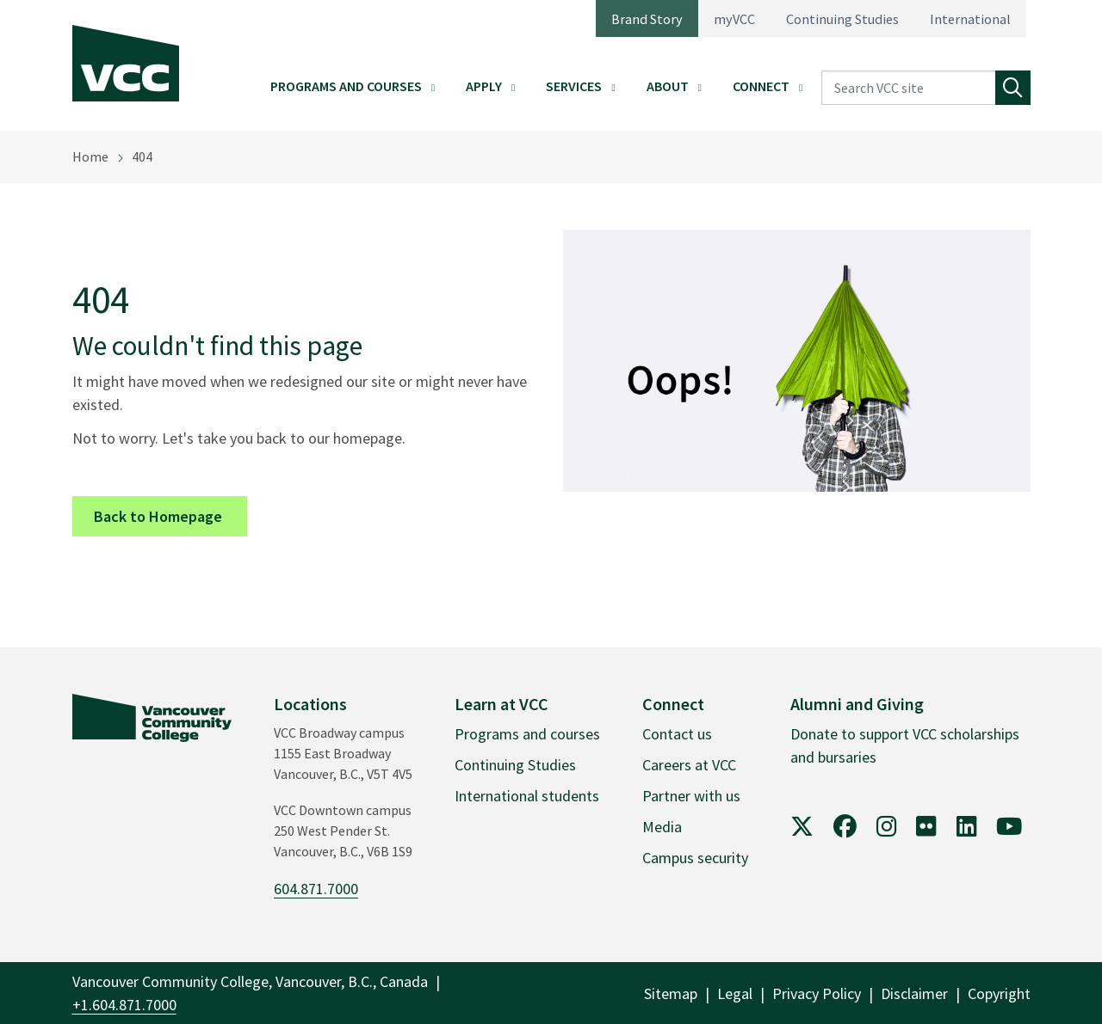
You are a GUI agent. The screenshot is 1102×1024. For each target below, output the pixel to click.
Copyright (999, 993)
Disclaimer (914, 993)
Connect (761, 86)
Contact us (677, 734)
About (668, 86)
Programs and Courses (346, 86)
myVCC (734, 19)
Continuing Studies (842, 19)
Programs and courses (527, 734)
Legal (734, 993)
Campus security (695, 858)
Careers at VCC (689, 765)
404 (142, 156)
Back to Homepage (170, 515)
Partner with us (691, 796)
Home (90, 156)
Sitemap (670, 993)
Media (662, 827)
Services (574, 86)
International (970, 19)
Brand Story (647, 19)
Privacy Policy (816, 993)
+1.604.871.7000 (124, 1005)
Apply (484, 86)
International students (527, 796)
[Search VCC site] (908, 88)
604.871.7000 (316, 888)
